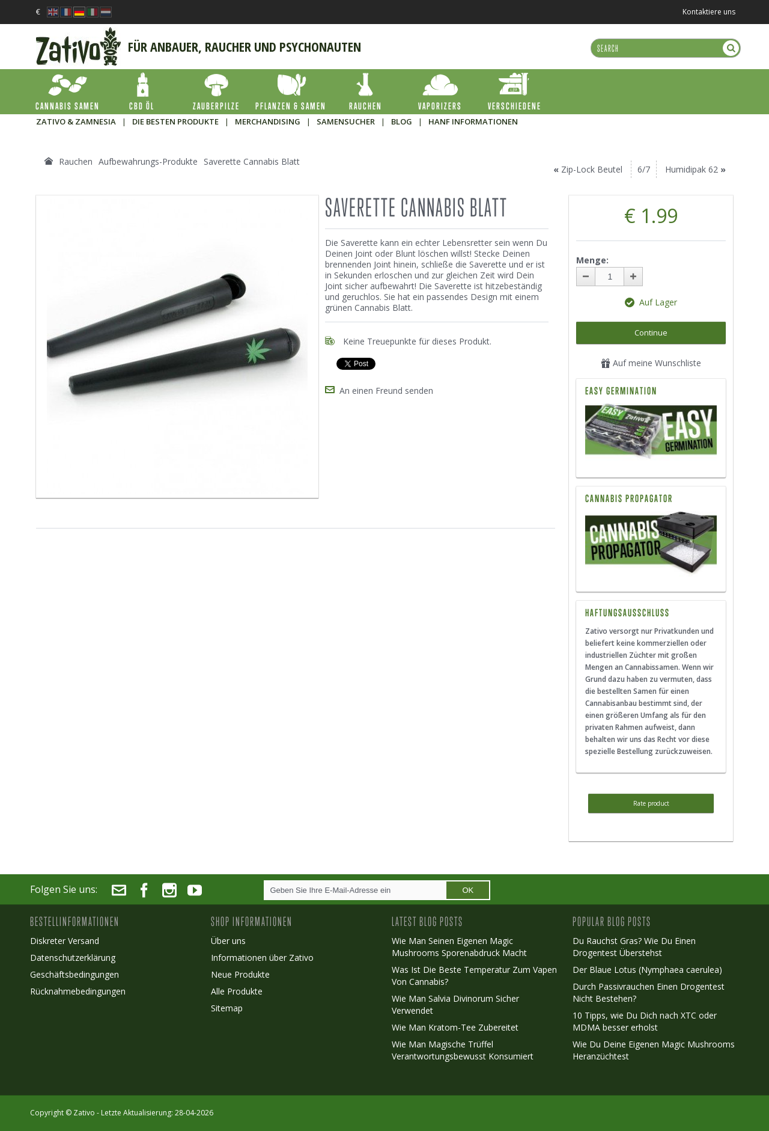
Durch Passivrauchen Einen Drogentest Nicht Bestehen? (649, 992)
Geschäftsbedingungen (74, 974)
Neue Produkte (240, 974)
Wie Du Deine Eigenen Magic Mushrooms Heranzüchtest (654, 1050)
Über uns (228, 940)
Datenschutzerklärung (72, 957)
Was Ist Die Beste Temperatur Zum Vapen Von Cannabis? (474, 975)
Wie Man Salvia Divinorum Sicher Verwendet (455, 1004)
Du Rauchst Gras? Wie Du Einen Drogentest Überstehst (634, 946)
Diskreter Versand (64, 940)
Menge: (592, 260)
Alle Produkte (237, 991)
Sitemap (227, 1008)
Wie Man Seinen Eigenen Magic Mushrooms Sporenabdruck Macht (459, 946)
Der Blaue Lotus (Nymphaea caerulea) (647, 969)
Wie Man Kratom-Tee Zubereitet (455, 1027)
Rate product (651, 803)
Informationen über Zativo (262, 957)
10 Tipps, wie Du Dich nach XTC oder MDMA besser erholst (645, 1021)
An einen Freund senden (386, 390)
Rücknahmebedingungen (78, 991)
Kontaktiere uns (708, 12)
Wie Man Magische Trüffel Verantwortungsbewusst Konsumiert (462, 1050)
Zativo (84, 1113)
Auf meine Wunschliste (651, 363)
